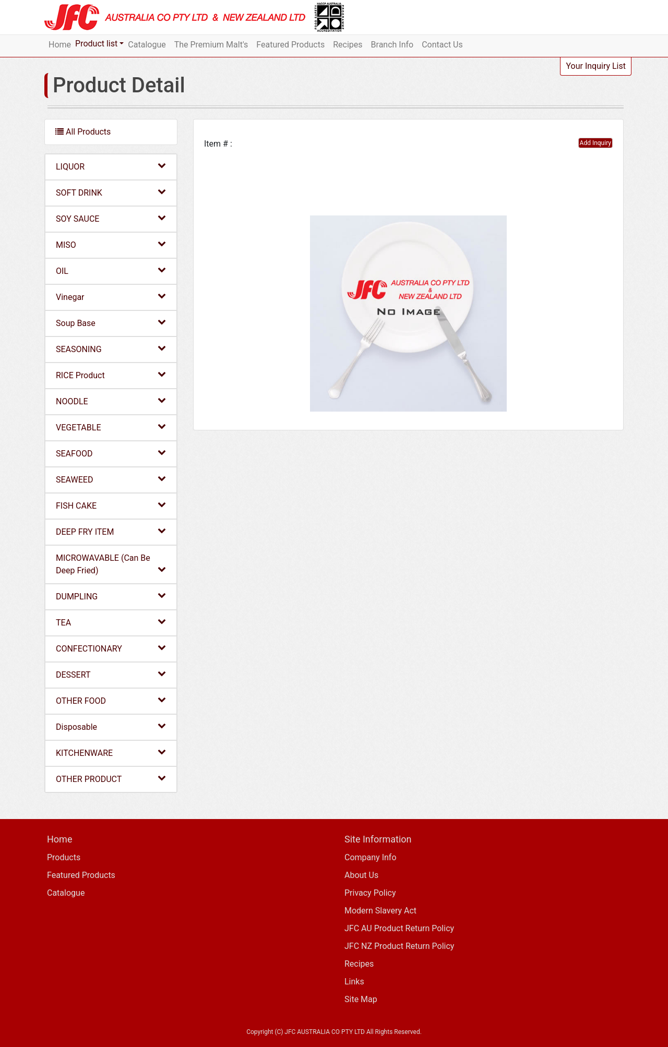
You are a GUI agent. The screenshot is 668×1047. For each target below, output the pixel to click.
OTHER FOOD (111, 700)
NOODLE (111, 400)
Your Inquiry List (596, 66)
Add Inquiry (595, 143)
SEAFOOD (111, 453)
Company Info (370, 857)
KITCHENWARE (111, 752)
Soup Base (111, 322)
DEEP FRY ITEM (111, 531)
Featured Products (290, 45)
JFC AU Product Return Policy (399, 928)
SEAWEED (111, 479)
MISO (111, 244)
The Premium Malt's (211, 45)
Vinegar (111, 296)
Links (354, 981)
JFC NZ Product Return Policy (399, 946)
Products (63, 857)
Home (60, 45)
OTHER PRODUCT (111, 778)
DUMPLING (111, 596)
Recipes (347, 45)
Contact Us (442, 45)
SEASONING (111, 348)
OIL (111, 270)
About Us (361, 875)
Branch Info (392, 45)
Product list (96, 44)
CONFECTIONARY (111, 648)
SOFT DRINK (111, 192)
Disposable (111, 726)
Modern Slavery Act (380, 911)
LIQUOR (111, 166)
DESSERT (111, 674)
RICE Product (111, 374)
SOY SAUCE (111, 218)
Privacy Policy (370, 893)
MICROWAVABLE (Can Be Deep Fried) (111, 564)
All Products (83, 132)
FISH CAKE (111, 505)
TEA (111, 622)
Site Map (360, 999)
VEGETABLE (111, 427)
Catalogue (146, 45)
